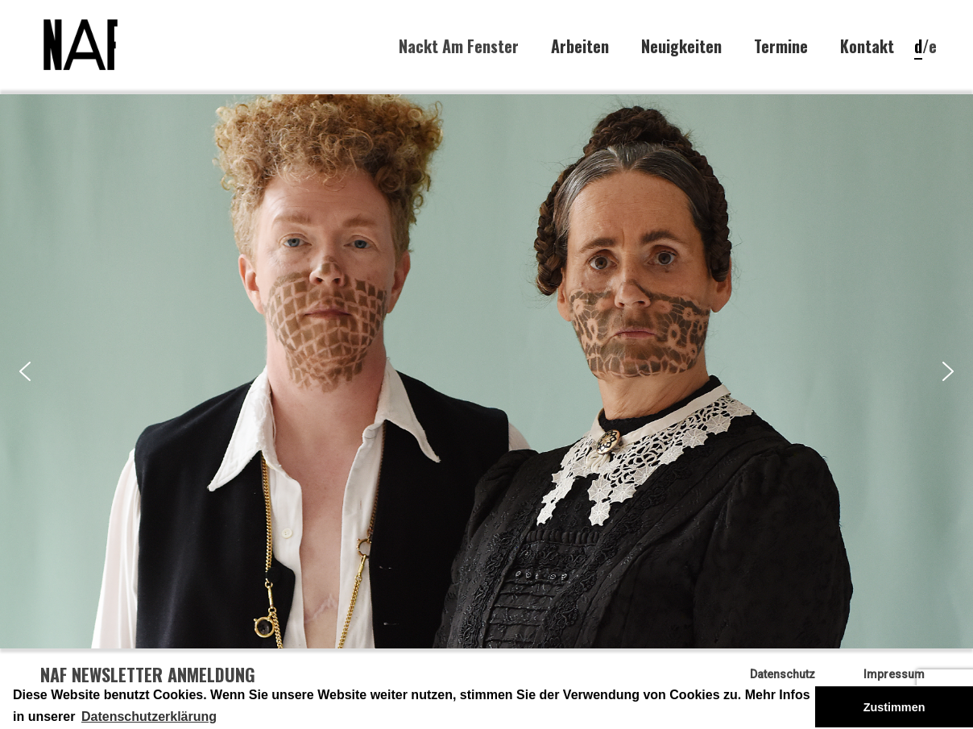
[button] (25, 371)
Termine (781, 46)
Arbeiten (580, 46)
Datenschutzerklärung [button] (149, 716)
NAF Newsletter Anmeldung (147, 674)
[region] (486, 371)
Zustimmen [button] (894, 707)
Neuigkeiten (681, 46)
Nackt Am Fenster (459, 46)
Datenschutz (782, 674)
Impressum (894, 674)
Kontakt (867, 46)
